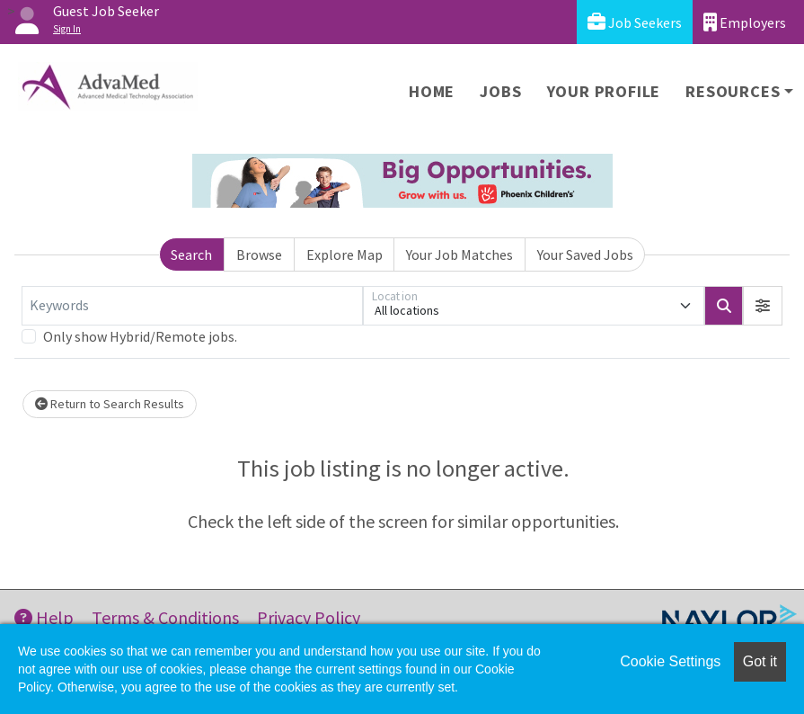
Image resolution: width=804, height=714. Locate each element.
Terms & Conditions (165, 617)
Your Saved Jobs (585, 254)
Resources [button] (732, 91)
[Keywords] (192, 306)
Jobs (500, 91)
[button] (762, 306)
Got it (760, 661)
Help (44, 617)
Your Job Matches (459, 254)
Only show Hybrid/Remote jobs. (140, 336)
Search (191, 254)
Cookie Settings (670, 661)
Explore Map (344, 254)
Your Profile (604, 91)
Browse (259, 254)
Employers (744, 22)
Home (432, 91)
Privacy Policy (308, 617)
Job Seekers (635, 22)
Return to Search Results (109, 404)
